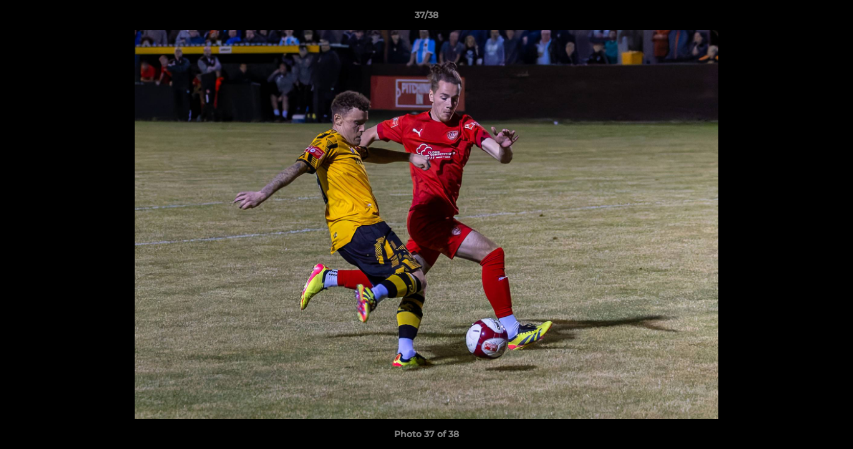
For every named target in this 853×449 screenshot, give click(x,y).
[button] (830, 18)
